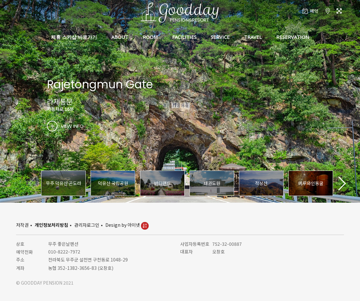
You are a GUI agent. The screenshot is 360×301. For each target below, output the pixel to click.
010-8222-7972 (64, 251)
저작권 (22, 225)
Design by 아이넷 (127, 225)
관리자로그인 (86, 225)
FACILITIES (184, 37)
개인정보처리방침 (51, 225)
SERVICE (220, 37)
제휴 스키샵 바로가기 (74, 37)
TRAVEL (253, 37)
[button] (341, 183)
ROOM (150, 37)
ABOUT (119, 37)
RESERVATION (292, 37)
